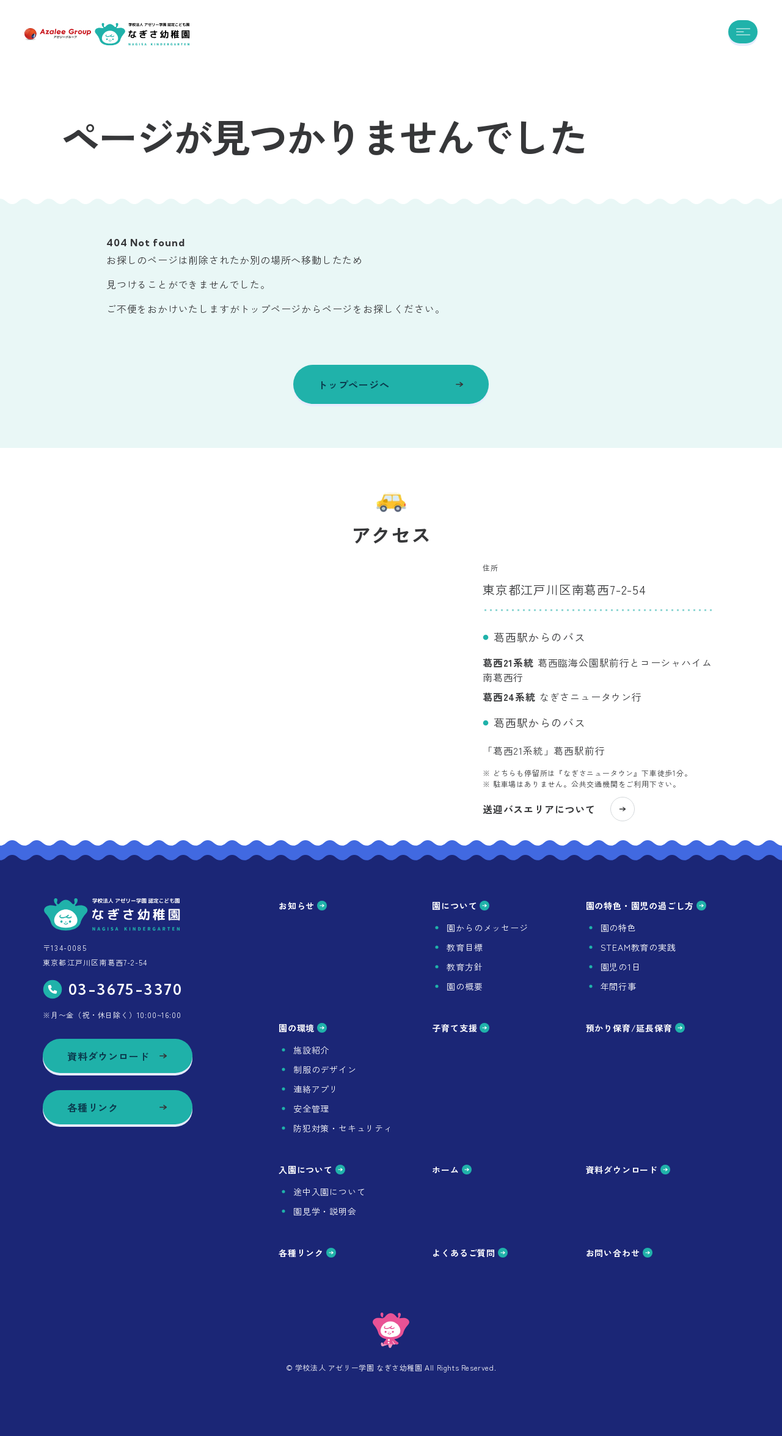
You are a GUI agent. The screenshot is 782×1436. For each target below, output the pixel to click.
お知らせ (303, 905)
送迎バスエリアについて (559, 819)
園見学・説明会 (325, 1211)
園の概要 (465, 986)
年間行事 (619, 986)
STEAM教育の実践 (638, 947)
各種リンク (307, 1253)
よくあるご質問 (470, 1253)
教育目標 (465, 947)
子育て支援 (460, 1028)
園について (460, 905)
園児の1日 (621, 967)
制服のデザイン (325, 1069)
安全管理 (311, 1108)
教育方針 (465, 967)
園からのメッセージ (487, 927)
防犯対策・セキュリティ (343, 1128)
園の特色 (619, 927)
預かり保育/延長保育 (635, 1028)
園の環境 (303, 1028)
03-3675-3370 (113, 989)
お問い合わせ (619, 1253)
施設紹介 (311, 1050)
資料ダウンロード (628, 1169)
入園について (312, 1169)
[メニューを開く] (743, 31)
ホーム (451, 1169)
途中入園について (329, 1191)
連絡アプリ (315, 1089)
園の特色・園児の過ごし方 (646, 905)
